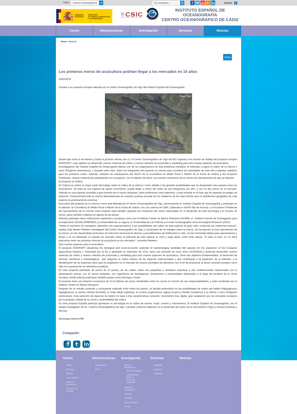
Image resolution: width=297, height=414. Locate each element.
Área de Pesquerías (134, 371)
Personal (69, 373)
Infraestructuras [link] (111, 30)
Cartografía (158, 373)
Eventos (127, 406)
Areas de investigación (129, 366)
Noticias (73, 42)
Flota (97, 369)
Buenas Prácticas (131, 402)
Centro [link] (74, 30)
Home (63, 42)
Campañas (128, 398)
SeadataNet (158, 365)
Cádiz (66, 2)
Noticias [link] (222, 30)
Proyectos (128, 394)
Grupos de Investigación (129, 388)
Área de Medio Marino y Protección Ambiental (132, 378)
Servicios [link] (185, 30)
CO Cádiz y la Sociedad (71, 389)
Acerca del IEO (72, 378)
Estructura (70, 369)
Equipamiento (100, 365)
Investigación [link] (148, 30)
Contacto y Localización (71, 383)
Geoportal (157, 369)
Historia (69, 365)
